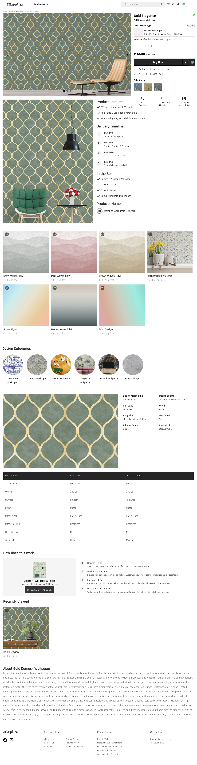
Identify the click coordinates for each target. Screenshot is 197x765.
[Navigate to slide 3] (70, 90)
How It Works (103, 739)
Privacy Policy (72, 739)
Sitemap (48, 746)
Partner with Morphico (107, 750)
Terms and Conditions (76, 746)
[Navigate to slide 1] (64, 90)
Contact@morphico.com (161, 739)
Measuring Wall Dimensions (109, 743)
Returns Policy (72, 743)
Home (5, 11)
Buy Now (158, 62)
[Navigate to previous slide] (7, 54)
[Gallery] (67, 54)
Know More (191, 26)
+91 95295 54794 (157, 743)
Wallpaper (39, 4)
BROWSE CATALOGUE (39, 590)
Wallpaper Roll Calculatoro (109, 754)
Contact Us (49, 743)
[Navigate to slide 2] (67, 90)
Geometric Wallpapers (16, 11)
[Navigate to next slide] (127, 54)
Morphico (14, 5)
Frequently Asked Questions (109, 746)
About (46, 739)
